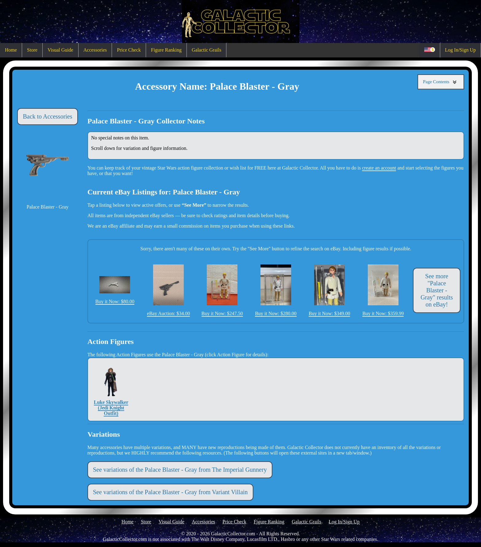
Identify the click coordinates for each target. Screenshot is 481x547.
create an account (379, 167)
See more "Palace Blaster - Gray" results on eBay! (437, 290)
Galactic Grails (206, 50)
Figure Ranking (166, 50)
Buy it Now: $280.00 (275, 290)
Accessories (95, 50)
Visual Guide (60, 50)
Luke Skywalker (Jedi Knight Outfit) (111, 389)
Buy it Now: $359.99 (383, 290)
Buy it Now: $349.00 (329, 290)
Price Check (129, 50)
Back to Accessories (47, 116)
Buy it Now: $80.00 (114, 290)
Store (32, 50)
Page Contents (441, 81)
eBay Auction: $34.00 (168, 290)
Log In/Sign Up (460, 50)
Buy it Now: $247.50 (222, 290)
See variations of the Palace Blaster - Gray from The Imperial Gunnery (180, 469)
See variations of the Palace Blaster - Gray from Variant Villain (170, 492)
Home (11, 50)
